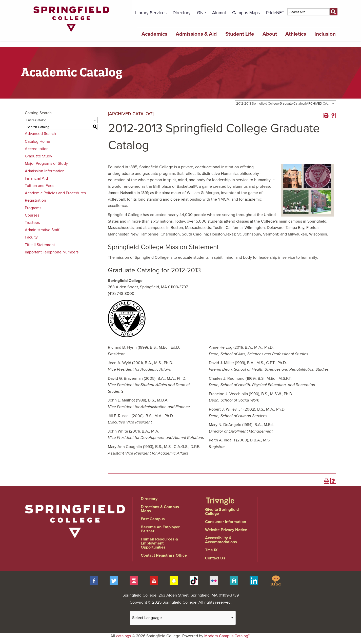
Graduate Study (38, 156)
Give (201, 12)
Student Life (239, 34)
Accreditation (37, 148)
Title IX (211, 550)
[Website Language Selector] (183, 618)
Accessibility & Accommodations (221, 540)
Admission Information (45, 171)
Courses (32, 215)
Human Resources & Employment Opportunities (159, 543)
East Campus (153, 519)
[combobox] (285, 103)
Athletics (295, 34)
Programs (33, 207)
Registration (35, 200)
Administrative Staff (42, 229)
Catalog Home (37, 141)
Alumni (219, 12)
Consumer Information (225, 521)
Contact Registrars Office (164, 555)
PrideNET (275, 12)
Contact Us (215, 558)
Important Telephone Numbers (51, 252)
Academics (154, 34)
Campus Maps (246, 12)
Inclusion (325, 34)
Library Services (151, 12)
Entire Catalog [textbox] (36, 120)
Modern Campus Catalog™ (227, 635)
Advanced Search (40, 133)
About (270, 34)
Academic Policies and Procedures (55, 193)
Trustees (32, 222)
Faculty (31, 237)
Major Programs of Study (46, 163)
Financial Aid (36, 178)
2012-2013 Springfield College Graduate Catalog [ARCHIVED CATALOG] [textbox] (286, 104)
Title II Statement (40, 244)
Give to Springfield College (222, 511)
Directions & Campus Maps (160, 508)
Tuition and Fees (39, 185)
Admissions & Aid (196, 34)
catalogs (123, 635)
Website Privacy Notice (226, 529)
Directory (182, 12)
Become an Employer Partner (160, 529)
